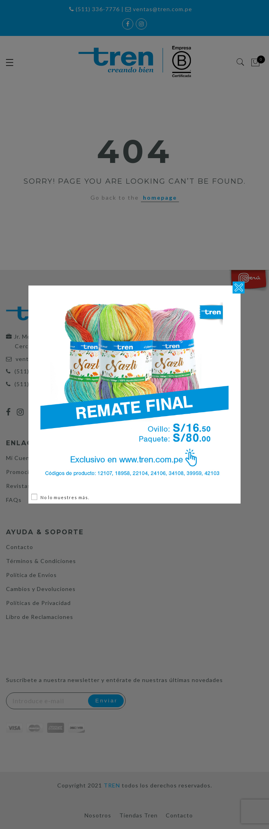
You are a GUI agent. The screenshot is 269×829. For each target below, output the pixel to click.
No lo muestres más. (64, 497)
